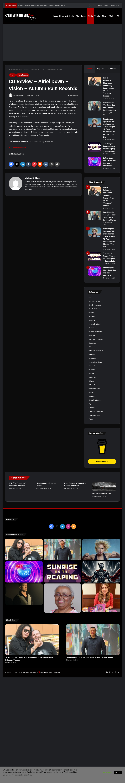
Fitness (92, 354)
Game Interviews (95, 362)
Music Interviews (95, 385)
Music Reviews (23, 75)
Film (77, 16)
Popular (100, 69)
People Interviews (95, 400)
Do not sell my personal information (17, 775)
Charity (92, 316)
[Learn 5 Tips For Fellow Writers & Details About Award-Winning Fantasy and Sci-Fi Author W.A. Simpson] (62, 598)
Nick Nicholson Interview (101, 493)
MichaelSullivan (18, 95)
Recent (89, 69)
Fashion (92, 335)
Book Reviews (94, 309)
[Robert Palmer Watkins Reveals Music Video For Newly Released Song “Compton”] (24, 594)
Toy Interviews (94, 415)
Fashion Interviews (96, 339)
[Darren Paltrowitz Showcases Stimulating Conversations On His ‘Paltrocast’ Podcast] (94, 81)
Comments (113, 69)
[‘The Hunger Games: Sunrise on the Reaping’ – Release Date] (94, 147)
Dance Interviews (95, 332)
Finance (92, 347)
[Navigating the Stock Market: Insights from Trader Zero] (101, 571)
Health (91, 373)
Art (66, 16)
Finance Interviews (96, 351)
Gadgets (92, 358)
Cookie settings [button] (106, 772)
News (61, 16)
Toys (91, 419)
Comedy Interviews (96, 324)
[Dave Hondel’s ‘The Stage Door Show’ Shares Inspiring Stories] (94, 105)
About (106, 5)
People (91, 396)
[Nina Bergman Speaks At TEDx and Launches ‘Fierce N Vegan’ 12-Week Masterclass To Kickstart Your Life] (94, 122)
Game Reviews (94, 366)
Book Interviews (95, 305)
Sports (91, 404)
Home (100, 5)
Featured (92, 343)
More (104, 16)
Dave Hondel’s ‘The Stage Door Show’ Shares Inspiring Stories (89, 657)
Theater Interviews (96, 411)
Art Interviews (94, 301)
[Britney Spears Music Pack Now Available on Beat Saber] (94, 161)
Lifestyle (92, 377)
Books (71, 16)
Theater (97, 16)
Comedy (92, 320)
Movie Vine (115, 5)
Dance (91, 328)
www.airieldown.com (17, 148)
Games (83, 16)
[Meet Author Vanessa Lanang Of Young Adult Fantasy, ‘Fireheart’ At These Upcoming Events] (101, 597)
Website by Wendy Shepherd (50, 672)
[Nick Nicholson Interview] (104, 486)
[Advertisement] (62, 42)
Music (90, 16)
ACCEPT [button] (117, 772)
